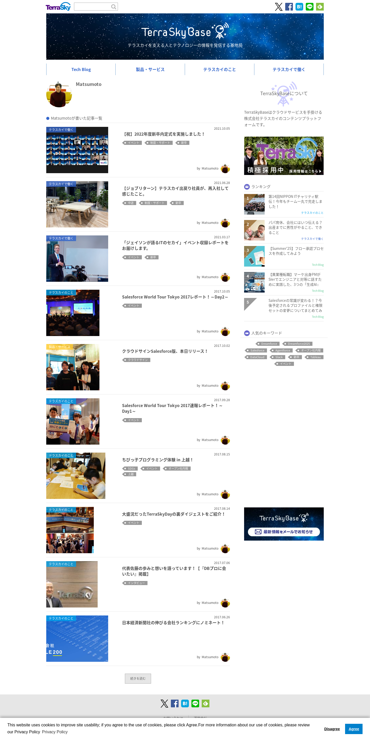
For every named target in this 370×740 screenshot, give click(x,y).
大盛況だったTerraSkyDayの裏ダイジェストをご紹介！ (174, 514)
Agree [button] (354, 729)
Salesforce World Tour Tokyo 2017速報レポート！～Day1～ (172, 408)
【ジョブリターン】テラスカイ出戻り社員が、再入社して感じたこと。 (175, 191)
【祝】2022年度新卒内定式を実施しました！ (163, 134)
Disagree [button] (332, 729)
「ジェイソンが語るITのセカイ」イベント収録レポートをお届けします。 (175, 245)
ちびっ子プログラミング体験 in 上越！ (158, 460)
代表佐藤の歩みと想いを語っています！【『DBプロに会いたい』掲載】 (174, 571)
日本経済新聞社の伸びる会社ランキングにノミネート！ (173, 623)
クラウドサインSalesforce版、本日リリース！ (165, 351)
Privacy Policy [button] (55, 732)
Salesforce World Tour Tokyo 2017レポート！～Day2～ (175, 297)
